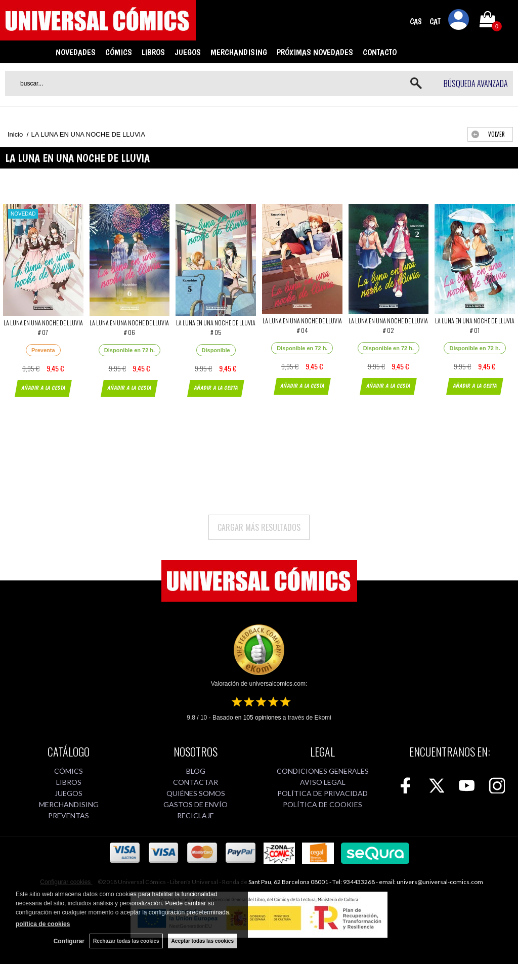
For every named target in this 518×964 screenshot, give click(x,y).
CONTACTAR (195, 782)
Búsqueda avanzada (476, 83)
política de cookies (43, 924)
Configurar (69, 941)
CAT (435, 21)
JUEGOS (188, 52)
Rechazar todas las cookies (126, 941)
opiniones (262, 717)
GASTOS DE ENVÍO (195, 804)
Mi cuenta (458, 21)
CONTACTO (380, 52)
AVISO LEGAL (323, 782)
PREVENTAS (68, 815)
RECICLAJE (195, 815)
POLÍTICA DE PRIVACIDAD (322, 793)
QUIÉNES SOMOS (195, 793)
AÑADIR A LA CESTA (43, 388)
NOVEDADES (76, 52)
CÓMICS (118, 52)
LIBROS (153, 52)
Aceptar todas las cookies (202, 941)
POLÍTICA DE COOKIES (322, 804)
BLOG (195, 771)
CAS (416, 21)
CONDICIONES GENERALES (323, 771)
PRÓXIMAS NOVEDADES (315, 52)
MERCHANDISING (238, 52)
